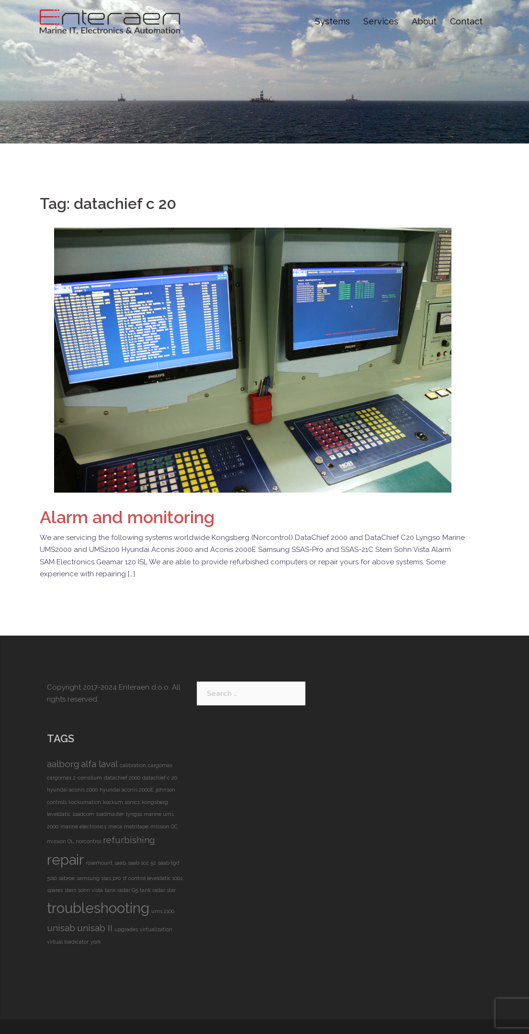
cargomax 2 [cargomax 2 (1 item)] (61, 778)
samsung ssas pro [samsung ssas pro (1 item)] (99, 878)
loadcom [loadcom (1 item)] (83, 814)
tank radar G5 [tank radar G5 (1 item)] (121, 890)
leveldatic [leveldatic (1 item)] (59, 814)
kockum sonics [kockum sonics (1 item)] (121, 802)
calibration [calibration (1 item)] (133, 765)
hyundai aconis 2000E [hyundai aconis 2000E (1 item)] (127, 789)
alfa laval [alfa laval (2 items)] (99, 764)
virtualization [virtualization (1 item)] (156, 929)
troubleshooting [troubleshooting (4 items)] (98, 908)
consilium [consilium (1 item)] (90, 778)
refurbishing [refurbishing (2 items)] (129, 840)
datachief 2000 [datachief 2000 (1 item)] (122, 778)
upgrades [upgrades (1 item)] (126, 929)
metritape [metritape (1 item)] (136, 826)
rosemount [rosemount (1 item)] (99, 863)
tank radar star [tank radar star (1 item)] (158, 890)
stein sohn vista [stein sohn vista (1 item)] (84, 890)
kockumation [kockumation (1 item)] (84, 802)
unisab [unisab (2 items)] (61, 928)
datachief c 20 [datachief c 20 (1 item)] (159, 778)
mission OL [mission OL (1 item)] (60, 841)
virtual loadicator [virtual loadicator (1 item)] (68, 942)
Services (380, 21)
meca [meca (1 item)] (115, 826)
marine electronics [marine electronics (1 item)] (83, 826)
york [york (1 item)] (95, 942)
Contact (466, 21)
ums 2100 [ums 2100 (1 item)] (162, 911)
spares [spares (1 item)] (55, 890)
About (424, 21)
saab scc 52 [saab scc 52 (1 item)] (142, 863)
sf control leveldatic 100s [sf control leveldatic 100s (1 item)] (152, 878)
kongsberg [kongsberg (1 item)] (155, 802)
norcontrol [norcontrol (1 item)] (88, 841)
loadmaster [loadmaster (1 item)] (110, 814)
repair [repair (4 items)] (65, 859)
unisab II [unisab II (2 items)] (95, 928)
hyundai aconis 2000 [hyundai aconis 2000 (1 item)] (72, 789)
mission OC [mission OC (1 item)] (164, 826)
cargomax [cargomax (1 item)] (160, 765)
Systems (332, 21)
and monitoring (127, 517)
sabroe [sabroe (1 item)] (66, 878)
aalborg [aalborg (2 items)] (63, 764)
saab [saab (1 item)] (120, 863)
